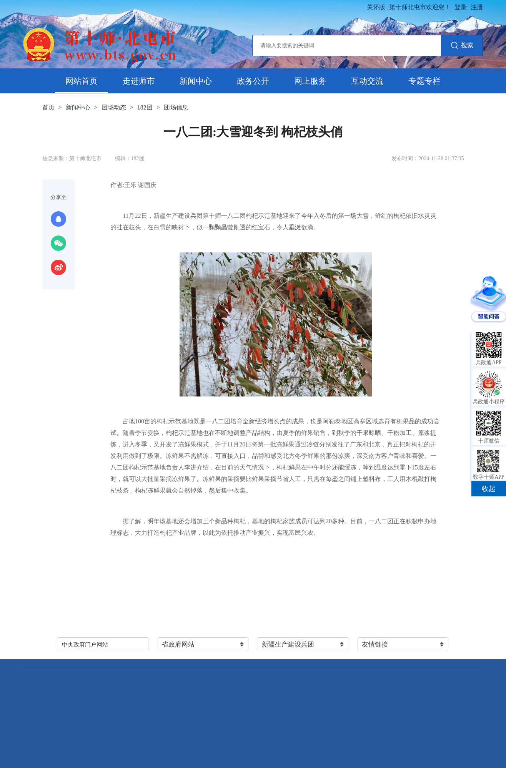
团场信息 (176, 107)
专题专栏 (424, 81)
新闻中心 (196, 81)
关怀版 (376, 7)
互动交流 (367, 81)
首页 (48, 107)
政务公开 (253, 81)
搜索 (462, 45)
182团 (145, 107)
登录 (460, 7)
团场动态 (114, 107)
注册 (477, 7)
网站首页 (81, 81)
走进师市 (139, 81)
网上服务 (310, 81)
